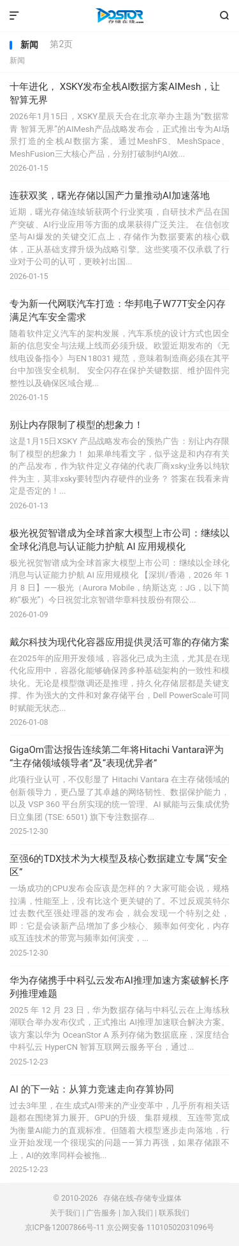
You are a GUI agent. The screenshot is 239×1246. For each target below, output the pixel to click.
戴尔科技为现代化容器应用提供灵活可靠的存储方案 (119, 642)
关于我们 (65, 1212)
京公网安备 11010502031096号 (160, 1227)
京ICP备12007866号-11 (65, 1227)
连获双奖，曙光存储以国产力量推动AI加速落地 (110, 195)
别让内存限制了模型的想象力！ (76, 425)
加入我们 (137, 1212)
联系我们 (174, 1212)
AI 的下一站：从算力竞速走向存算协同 (92, 1089)
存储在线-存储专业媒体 (119, 16)
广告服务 (101, 1212)
